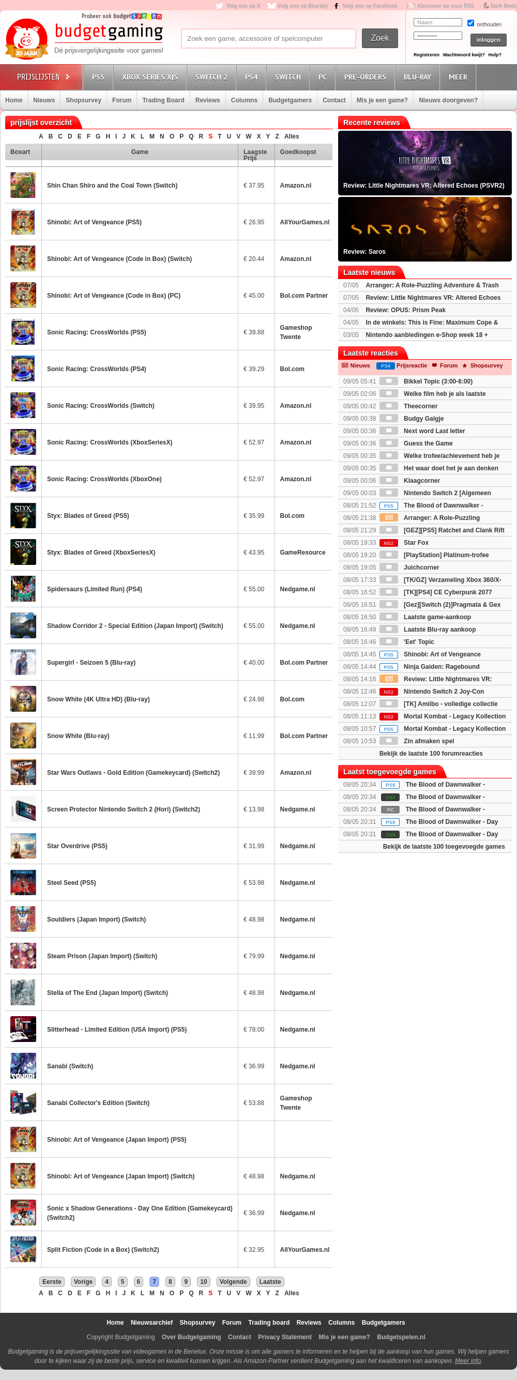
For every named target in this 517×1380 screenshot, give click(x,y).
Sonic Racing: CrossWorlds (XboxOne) (104, 479)
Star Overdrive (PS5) (77, 846)
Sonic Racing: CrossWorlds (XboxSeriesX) (110, 442)
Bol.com (292, 369)
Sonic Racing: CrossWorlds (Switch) (101, 405)
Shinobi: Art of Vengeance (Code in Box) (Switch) (119, 259)
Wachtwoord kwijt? (464, 54)
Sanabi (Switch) (70, 1066)
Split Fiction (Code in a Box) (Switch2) (103, 1249)
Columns (244, 100)
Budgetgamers (290, 100)
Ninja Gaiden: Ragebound (429, 666)
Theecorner (408, 406)
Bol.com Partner (304, 295)
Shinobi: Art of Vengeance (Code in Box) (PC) (113, 295)
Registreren (426, 54)
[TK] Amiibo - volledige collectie (438, 704)
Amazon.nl (296, 185)
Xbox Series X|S (151, 77)
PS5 (100, 77)
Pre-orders (366, 77)
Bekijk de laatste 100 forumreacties (431, 753)
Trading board (269, 1322)
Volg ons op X (243, 6)
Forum (121, 100)
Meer (459, 77)
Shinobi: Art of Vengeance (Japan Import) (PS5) (117, 1139)
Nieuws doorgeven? (448, 100)
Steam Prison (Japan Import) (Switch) (102, 956)
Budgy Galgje (411, 418)
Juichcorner (409, 567)
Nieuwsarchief (152, 1322)
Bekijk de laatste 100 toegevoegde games (444, 846)
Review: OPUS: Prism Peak (406, 310)
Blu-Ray (419, 77)
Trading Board (163, 100)
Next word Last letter (422, 431)
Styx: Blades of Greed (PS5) (88, 515)
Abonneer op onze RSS (446, 6)
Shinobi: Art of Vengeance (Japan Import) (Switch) (121, 1176)
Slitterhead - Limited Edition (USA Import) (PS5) (117, 1029)
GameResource (303, 552)
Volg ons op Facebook (370, 6)
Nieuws (44, 100)
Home (13, 100)
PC (324, 77)
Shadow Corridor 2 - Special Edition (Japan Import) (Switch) (135, 626)
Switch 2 (213, 77)
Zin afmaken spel (416, 741)
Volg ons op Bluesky (303, 6)
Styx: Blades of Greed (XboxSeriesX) (101, 552)
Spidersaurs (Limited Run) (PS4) (94, 589)
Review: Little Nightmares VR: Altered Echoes (433, 297)
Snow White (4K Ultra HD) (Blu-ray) (98, 699)
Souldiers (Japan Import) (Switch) (96, 919)
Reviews (207, 100)
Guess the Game (416, 443)
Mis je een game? (382, 100)
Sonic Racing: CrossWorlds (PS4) (96, 369)
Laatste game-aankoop (425, 617)
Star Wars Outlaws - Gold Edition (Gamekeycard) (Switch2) (133, 772)
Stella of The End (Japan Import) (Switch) (107, 992)
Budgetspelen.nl (401, 1337)
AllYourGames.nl (305, 222)
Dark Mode (504, 6)
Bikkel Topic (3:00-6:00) (426, 381)
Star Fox (404, 542)
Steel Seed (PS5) (71, 882)
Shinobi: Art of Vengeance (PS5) (94, 222)
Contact (334, 100)
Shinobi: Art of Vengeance (430, 654)
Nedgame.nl (297, 589)
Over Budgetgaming (191, 1337)
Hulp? (494, 54)
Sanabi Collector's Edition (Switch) (98, 1103)
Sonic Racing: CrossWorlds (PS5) (96, 332)
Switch (289, 77)
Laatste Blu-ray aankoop (427, 629)
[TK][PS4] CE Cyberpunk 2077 (435, 592)
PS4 (253, 77)
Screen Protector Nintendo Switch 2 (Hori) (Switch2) (123, 809)
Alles (291, 136)
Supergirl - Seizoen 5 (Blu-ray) (91, 662)
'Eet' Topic (406, 642)
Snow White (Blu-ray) (78, 736)
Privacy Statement (285, 1337)
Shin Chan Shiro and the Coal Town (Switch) (112, 185)
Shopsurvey (83, 100)
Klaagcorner (409, 480)
